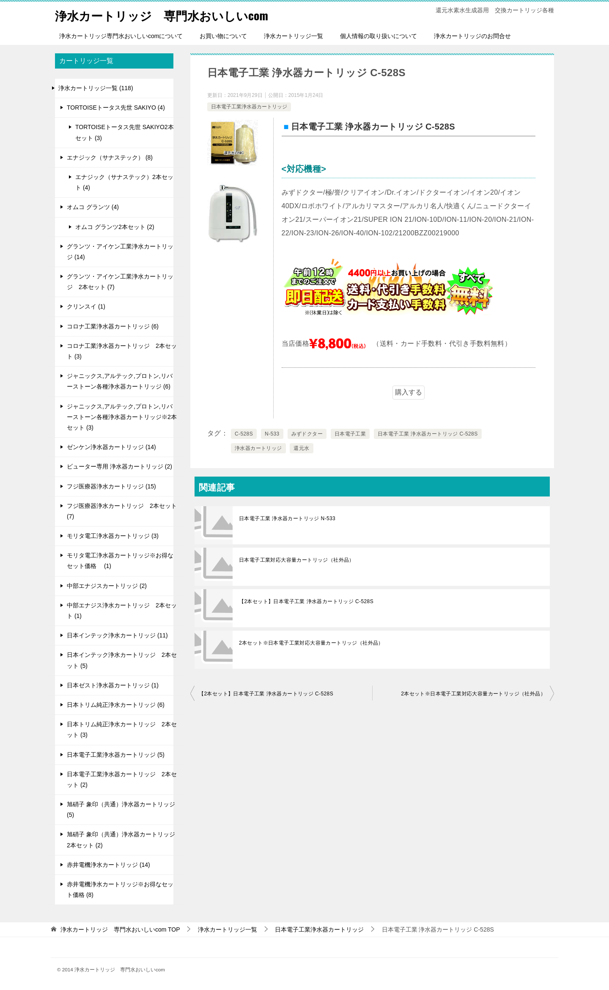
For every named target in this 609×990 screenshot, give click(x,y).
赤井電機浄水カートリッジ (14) (108, 864)
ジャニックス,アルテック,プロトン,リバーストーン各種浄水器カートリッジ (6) (120, 381)
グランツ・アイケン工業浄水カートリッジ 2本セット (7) (120, 281)
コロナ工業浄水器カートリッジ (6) (113, 326)
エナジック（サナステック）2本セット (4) (124, 182)
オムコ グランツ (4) (93, 207)
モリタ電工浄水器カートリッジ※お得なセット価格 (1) (120, 560)
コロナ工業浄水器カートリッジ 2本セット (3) (122, 351)
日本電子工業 (350, 434)
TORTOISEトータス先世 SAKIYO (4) (116, 107)
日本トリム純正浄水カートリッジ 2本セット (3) (122, 729)
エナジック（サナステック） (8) (110, 157)
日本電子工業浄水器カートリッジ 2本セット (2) (122, 779)
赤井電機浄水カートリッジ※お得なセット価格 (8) (120, 889)
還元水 (301, 448)
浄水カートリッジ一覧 (293, 36)
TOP (120, 929)
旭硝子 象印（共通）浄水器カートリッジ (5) (121, 809)
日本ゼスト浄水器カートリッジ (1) (113, 685)
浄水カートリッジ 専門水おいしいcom (169, 14)
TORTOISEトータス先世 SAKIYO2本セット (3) (124, 132)
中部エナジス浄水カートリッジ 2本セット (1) (122, 610)
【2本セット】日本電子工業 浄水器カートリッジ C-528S (306, 601)
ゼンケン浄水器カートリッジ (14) (111, 447)
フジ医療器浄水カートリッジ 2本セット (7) (122, 511)
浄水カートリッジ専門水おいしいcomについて (121, 36)
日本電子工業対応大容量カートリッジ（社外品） (296, 560)
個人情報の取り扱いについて (378, 36)
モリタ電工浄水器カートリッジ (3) (113, 535)
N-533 (272, 434)
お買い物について (223, 36)
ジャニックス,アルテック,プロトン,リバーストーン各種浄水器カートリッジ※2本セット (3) (122, 417)
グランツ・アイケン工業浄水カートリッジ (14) (120, 251)
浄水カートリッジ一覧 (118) (95, 88)
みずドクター (307, 434)
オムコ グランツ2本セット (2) (114, 226)
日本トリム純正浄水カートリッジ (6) (116, 704)
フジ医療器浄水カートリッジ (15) (111, 486)
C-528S (244, 434)
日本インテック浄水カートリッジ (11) (117, 635)
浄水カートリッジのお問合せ (472, 36)
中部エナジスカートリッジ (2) (107, 585)
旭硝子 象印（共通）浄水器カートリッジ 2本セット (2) (121, 839)
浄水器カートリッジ (258, 448)
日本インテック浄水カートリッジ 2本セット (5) (122, 660)
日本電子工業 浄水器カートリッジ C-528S (428, 434)
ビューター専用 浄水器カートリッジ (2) (119, 466)
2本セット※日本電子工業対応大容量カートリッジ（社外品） (311, 643)
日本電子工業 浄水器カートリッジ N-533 (287, 518)
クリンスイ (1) (86, 306)
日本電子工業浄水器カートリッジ (249, 107)
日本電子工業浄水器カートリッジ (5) (116, 754)
